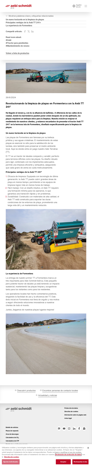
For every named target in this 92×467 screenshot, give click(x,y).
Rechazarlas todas (80, 462)
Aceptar (63, 462)
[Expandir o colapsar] (29, 15)
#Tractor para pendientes (17, 43)
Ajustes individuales (10, 462)
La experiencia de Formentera (19, 25)
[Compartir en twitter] (28, 31)
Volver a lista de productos (17, 53)
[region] (46, 455)
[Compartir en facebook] (25, 31)
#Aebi (8, 40)
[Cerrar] (88, 448)
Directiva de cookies (11, 457)
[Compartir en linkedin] (32, 31)
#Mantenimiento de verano (17, 45)
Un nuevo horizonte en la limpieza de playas (25, 19)
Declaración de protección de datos (68, 454)
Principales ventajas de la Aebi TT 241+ (23, 22)
